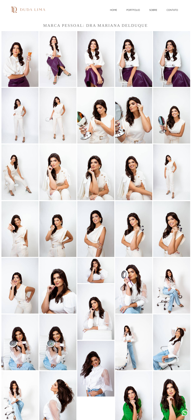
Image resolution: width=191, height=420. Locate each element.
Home (113, 9)
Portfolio (133, 9)
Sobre (153, 9)
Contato (172, 9)
